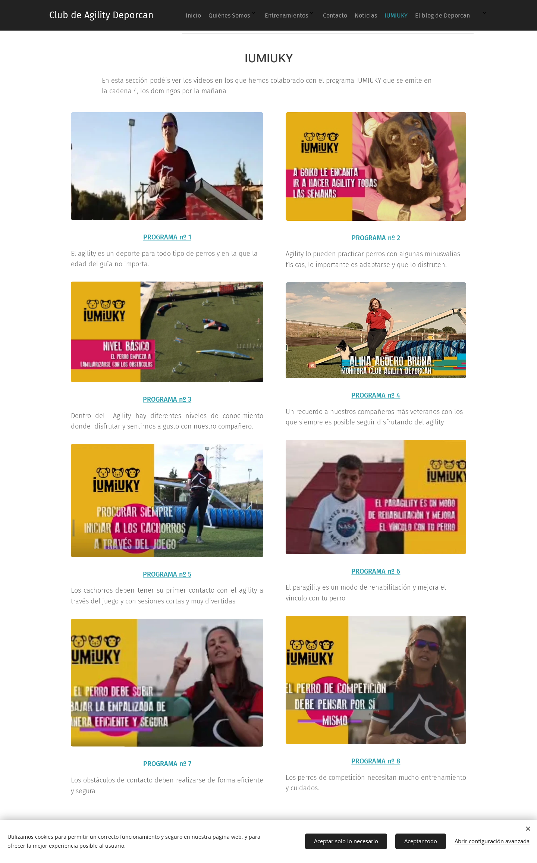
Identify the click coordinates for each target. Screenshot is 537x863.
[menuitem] (330, 15)
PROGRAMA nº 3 (167, 399)
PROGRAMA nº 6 (376, 571)
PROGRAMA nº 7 (167, 764)
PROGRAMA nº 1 (167, 237)
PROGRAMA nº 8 (376, 761)
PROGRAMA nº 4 (376, 395)
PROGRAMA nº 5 (167, 574)
